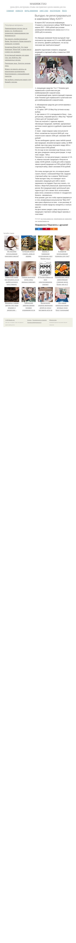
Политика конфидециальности (34, 322)
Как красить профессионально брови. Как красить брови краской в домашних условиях (18, 41)
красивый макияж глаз (43, 221)
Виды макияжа (31, 11)
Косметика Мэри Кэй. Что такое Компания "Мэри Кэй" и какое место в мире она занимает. (18, 49)
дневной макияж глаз (59, 218)
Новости (19, 11)
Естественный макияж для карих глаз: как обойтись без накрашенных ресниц (17, 57)
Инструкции (55, 11)
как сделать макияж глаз (47, 218)
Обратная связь (53, 320)
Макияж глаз (38, 3)
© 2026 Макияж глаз (10, 320)
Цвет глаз (44, 11)
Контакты (29, 320)
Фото (64, 11)
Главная (10, 11)
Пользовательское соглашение (39, 320)
